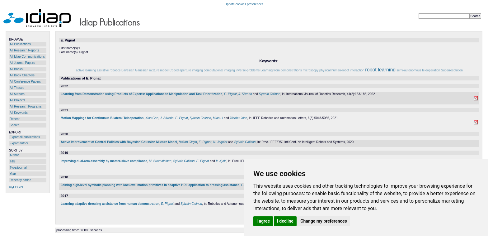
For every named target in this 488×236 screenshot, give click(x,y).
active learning (86, 70)
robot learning (380, 69)
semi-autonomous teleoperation (418, 70)
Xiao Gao (151, 118)
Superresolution (452, 70)
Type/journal (18, 167)
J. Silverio (245, 94)
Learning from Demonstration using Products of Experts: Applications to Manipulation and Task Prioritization (141, 94)
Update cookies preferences (244, 4)
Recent (15, 119)
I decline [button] (285, 221)
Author (14, 155)
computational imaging (219, 70)
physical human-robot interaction (341, 70)
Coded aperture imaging (186, 70)
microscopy (311, 70)
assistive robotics (108, 70)
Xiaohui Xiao (238, 118)
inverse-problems (248, 70)
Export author (19, 143)
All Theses (17, 87)
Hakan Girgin (188, 142)
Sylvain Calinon (269, 94)
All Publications (20, 44)
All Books (16, 69)
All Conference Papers (25, 81)
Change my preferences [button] (323, 221)
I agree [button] (263, 221)
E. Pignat (230, 94)
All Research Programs (26, 106)
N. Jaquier (220, 142)
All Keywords (19, 112)
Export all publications (25, 137)
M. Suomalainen (160, 161)
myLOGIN (16, 187)
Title (13, 161)
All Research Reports (24, 50)
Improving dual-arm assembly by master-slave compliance (104, 161)
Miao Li (218, 118)
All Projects (17, 100)
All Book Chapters (22, 75)
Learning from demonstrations (281, 70)
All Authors (17, 94)
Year (13, 174)
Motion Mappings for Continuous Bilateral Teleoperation (102, 118)
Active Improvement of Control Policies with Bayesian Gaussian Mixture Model (119, 142)
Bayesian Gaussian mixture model (145, 70)
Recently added (20, 180)
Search (15, 125)
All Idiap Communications (27, 56)
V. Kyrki (221, 161)
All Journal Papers (22, 63)
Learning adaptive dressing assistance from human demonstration (110, 203)
